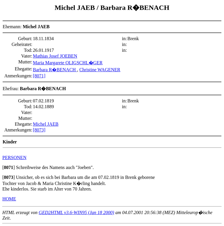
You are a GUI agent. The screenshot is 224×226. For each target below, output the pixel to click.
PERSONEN (14, 157)
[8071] (39, 75)
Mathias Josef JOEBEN (55, 56)
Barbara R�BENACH (134, 7)
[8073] (39, 129)
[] (8, 167)
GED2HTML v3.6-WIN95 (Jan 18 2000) (76, 212)
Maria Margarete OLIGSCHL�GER (68, 62)
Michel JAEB (76, 7)
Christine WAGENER (99, 69)
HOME (9, 198)
